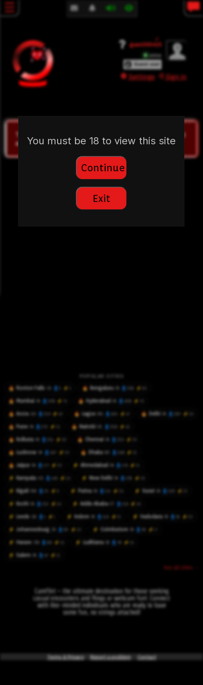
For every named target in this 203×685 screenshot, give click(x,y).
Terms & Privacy (65, 657)
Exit (101, 198)
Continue (103, 168)
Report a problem (110, 657)
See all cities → (181, 567)
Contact (147, 657)
